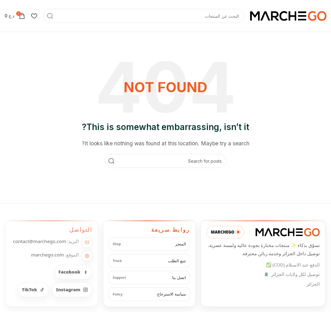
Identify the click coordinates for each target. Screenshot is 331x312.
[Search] (143, 16)
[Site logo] (288, 15)
